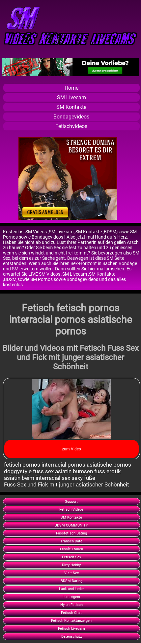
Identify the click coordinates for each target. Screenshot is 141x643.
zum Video (71, 449)
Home (71, 88)
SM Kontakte (71, 107)
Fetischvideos (71, 126)
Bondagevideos (71, 117)
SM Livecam (71, 97)
